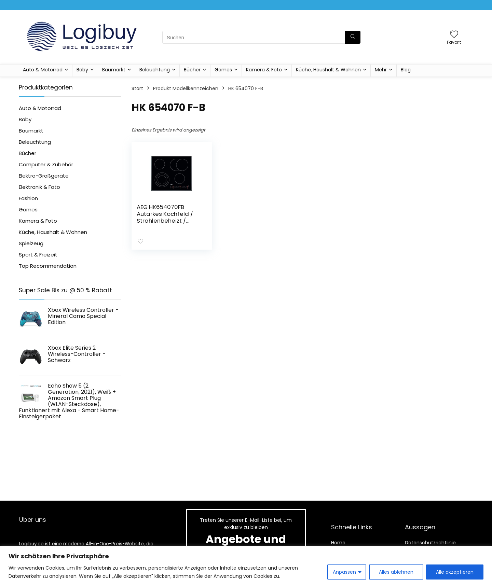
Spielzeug (31, 243)
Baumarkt (113, 69)
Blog (406, 69)
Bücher (192, 69)
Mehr (381, 69)
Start (137, 88)
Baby (82, 69)
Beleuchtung (154, 69)
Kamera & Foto (264, 69)
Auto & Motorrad (43, 69)
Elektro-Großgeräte (44, 175)
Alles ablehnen (396, 572)
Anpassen (344, 572)
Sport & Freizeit (38, 254)
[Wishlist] (454, 34)
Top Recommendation (48, 265)
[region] (246, 566)
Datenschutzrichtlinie (430, 542)
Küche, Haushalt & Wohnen (328, 69)
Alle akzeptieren (455, 572)
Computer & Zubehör (46, 164)
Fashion (28, 198)
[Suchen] (352, 37)
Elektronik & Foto (39, 187)
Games (223, 69)
